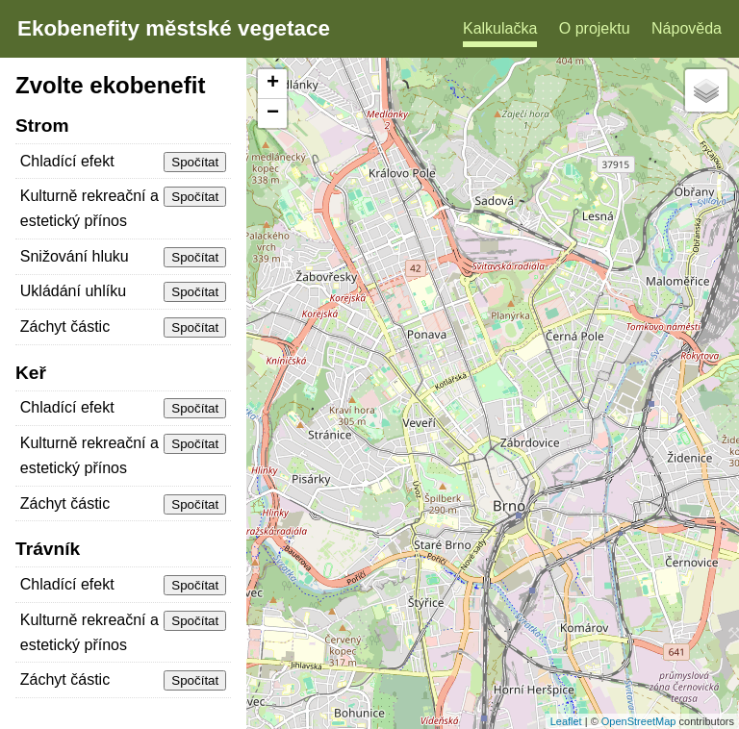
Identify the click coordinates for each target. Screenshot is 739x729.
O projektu (594, 28)
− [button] (273, 113)
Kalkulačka (500, 28)
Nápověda (686, 28)
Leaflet (566, 721)
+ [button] (273, 83)
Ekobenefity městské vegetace (173, 28)
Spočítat (194, 162)
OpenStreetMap (638, 721)
